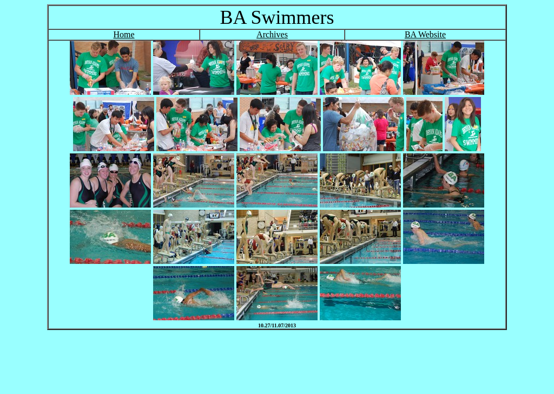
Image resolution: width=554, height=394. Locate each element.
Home (123, 34)
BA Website (425, 34)
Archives (272, 34)
